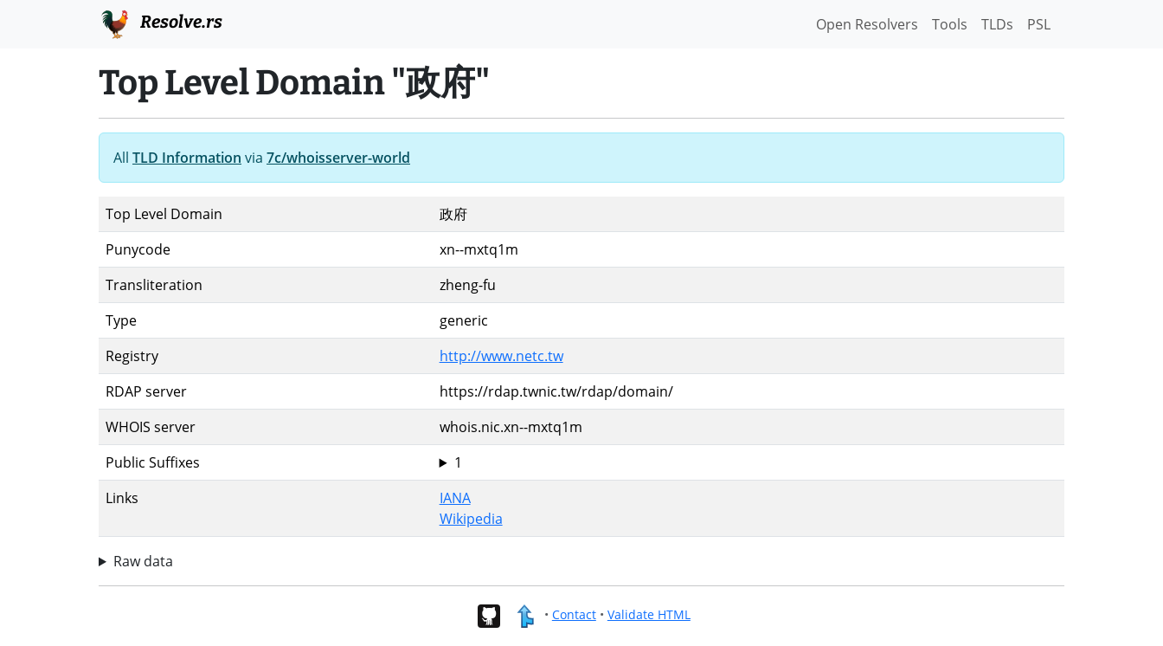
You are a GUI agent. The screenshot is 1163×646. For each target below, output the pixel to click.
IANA (455, 497)
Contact (574, 614)
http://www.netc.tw (501, 355)
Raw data (143, 561)
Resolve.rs (160, 22)
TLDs (997, 24)
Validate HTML (649, 614)
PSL (1039, 24)
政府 (748, 462)
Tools (949, 24)
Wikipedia (471, 518)
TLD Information (186, 157)
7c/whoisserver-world (338, 157)
